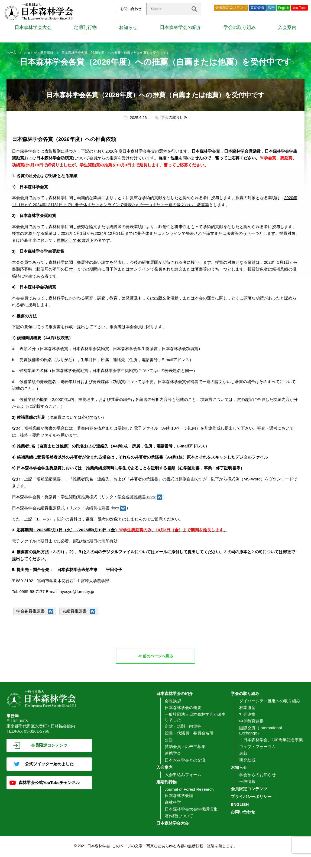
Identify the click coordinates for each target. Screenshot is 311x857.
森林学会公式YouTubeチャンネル (49, 782)
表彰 (243, 753)
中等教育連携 (251, 721)
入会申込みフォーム (183, 775)
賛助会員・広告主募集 (185, 746)
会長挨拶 (173, 701)
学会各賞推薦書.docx (137, 497)
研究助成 (247, 760)
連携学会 (173, 753)
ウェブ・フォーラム (257, 746)
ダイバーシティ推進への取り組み (269, 701)
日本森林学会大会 (33, 27)
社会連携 (247, 714)
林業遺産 (247, 708)
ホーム (11, 53)
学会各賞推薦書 (30, 611)
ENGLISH (240, 804)
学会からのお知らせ (257, 775)
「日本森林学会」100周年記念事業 (271, 740)
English (283, 8)
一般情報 (247, 781)
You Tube (299, 8)
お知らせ (128, 27)
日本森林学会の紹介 (180, 27)
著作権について (179, 816)
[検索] (194, 9)
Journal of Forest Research (189, 789)
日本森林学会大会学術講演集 (191, 809)
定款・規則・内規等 (183, 726)
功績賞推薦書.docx (102, 508)
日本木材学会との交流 (185, 760)
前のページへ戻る (158, 656)
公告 (169, 740)
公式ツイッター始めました (49, 764)
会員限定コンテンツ (231, 7)
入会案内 (287, 27)
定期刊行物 (85, 27)
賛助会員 (257, 7)
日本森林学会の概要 (183, 708)
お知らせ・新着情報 (39, 53)
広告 (271, 7)
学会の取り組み (239, 27)
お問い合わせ (130, 9)
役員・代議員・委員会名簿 (189, 733)
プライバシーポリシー (251, 797)
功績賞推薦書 (74, 611)
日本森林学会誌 (179, 795)
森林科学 (173, 802)
